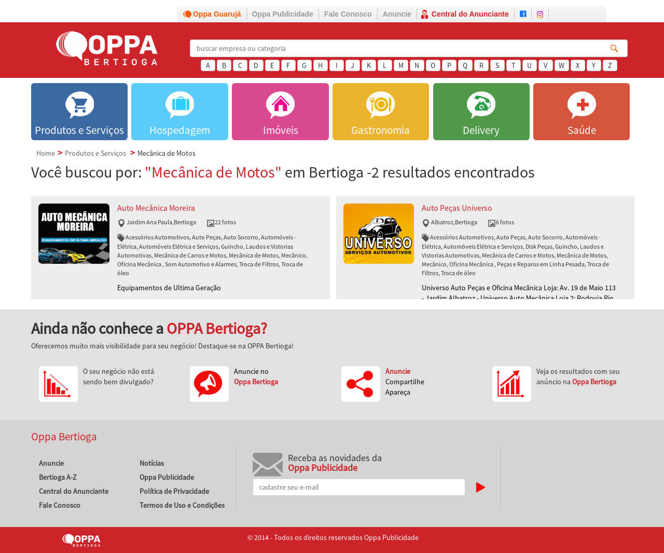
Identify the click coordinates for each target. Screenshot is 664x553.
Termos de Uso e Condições (182, 505)
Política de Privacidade (174, 491)
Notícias (152, 463)
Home (45, 153)
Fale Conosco (348, 14)
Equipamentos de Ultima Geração (169, 287)
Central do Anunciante (470, 14)
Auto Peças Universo (457, 208)
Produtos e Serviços (95, 153)
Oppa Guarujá (217, 14)
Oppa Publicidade (282, 14)
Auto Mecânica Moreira (156, 208)
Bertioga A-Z (58, 477)
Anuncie (397, 14)
